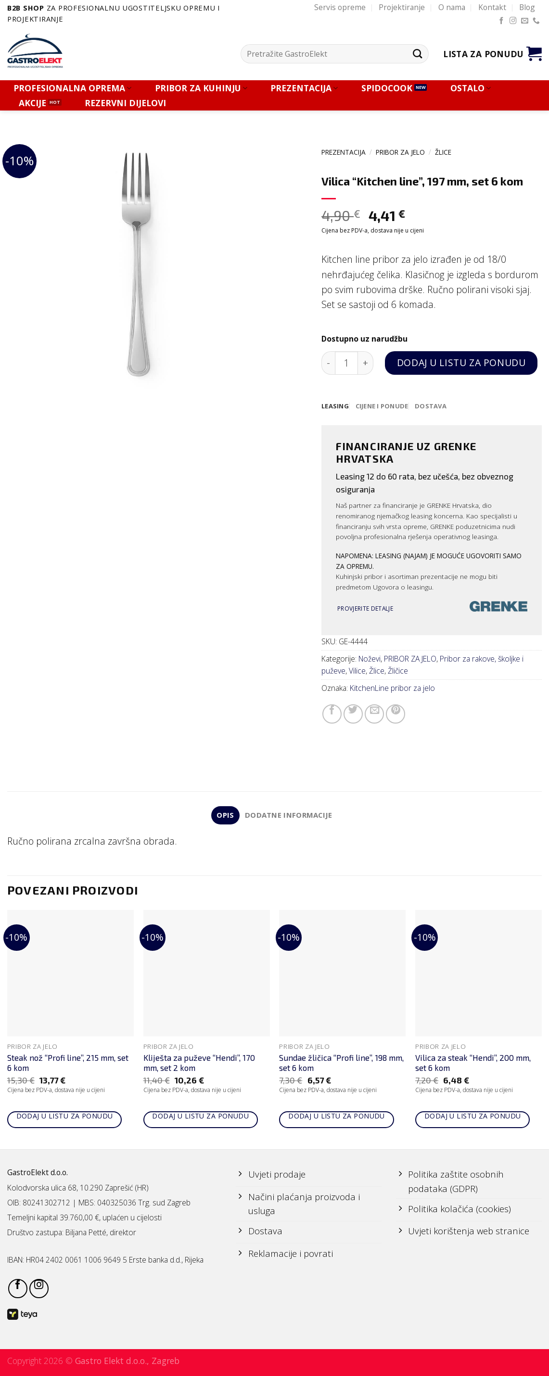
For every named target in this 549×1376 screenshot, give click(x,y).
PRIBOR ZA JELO (400, 152)
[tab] (335, 406)
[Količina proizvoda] (346, 363)
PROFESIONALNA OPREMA (72, 88)
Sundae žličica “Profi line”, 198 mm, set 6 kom (341, 1064)
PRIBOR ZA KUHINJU (201, 88)
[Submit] (417, 54)
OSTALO (470, 88)
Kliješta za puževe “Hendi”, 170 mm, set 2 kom (199, 1064)
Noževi (369, 659)
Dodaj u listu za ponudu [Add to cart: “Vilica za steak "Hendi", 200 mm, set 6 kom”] (472, 1117)
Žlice (443, 152)
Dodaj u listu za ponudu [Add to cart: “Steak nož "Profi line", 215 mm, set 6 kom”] (64, 1117)
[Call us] (536, 21)
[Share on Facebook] (332, 714)
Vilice (357, 671)
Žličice (398, 671)
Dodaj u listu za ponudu (461, 362)
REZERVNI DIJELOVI (125, 103)
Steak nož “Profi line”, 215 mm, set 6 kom (67, 1064)
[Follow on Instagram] (513, 21)
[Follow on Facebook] (501, 21)
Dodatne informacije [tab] (288, 816)
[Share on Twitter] (353, 714)
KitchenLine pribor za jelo (392, 688)
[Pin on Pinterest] (395, 714)
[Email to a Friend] (374, 714)
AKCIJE (32, 103)
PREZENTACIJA (304, 88)
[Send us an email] (524, 21)
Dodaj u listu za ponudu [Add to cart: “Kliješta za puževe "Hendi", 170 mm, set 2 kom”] (200, 1117)
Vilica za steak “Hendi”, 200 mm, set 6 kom (473, 1064)
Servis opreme (340, 7)
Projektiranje (402, 7)
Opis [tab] (224, 816)
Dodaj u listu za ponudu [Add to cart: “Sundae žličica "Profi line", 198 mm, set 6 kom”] (336, 1117)
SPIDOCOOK (386, 88)
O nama (451, 7)
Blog (527, 7)
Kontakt (492, 7)
